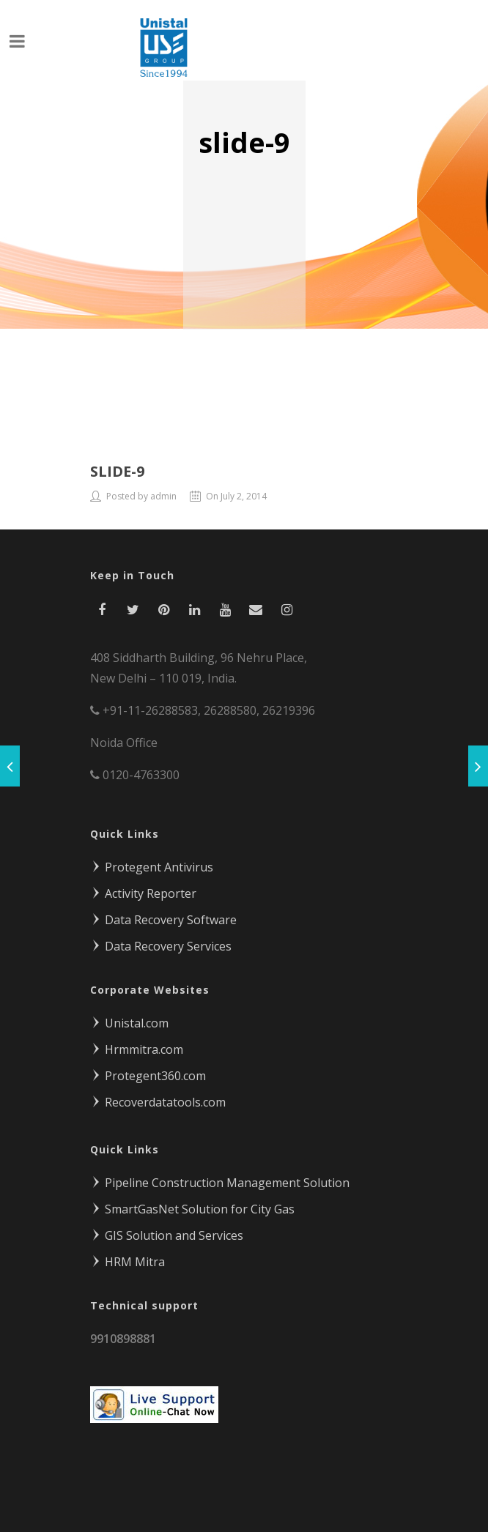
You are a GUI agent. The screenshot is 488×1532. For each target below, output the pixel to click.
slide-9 (117, 467)
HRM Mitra (127, 1258)
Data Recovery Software (163, 916)
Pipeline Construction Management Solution (220, 1179)
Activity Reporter (143, 890)
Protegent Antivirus (151, 863)
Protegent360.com (148, 1072)
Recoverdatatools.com (158, 1098)
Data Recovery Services (161, 942)
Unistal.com (129, 1019)
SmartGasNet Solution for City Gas (192, 1205)
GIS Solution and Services (166, 1232)
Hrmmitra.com (136, 1046)
